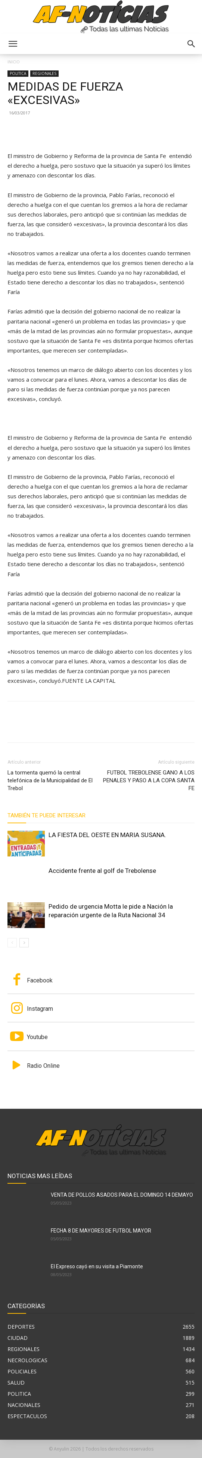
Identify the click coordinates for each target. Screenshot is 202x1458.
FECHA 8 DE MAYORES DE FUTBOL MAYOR (101, 1231)
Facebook (40, 980)
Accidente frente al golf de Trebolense (102, 870)
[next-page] (24, 942)
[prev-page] (12, 942)
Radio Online (43, 1065)
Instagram (40, 1008)
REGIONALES (44, 73)
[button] (13, 44)
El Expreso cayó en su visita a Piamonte (97, 1266)
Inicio (13, 61)
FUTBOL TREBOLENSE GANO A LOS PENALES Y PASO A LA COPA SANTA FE (149, 780)
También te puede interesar (46, 815)
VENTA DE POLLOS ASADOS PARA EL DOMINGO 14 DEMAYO (122, 1195)
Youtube (37, 1037)
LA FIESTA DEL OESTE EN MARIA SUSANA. (107, 835)
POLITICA (18, 73)
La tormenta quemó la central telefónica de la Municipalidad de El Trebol (50, 780)
